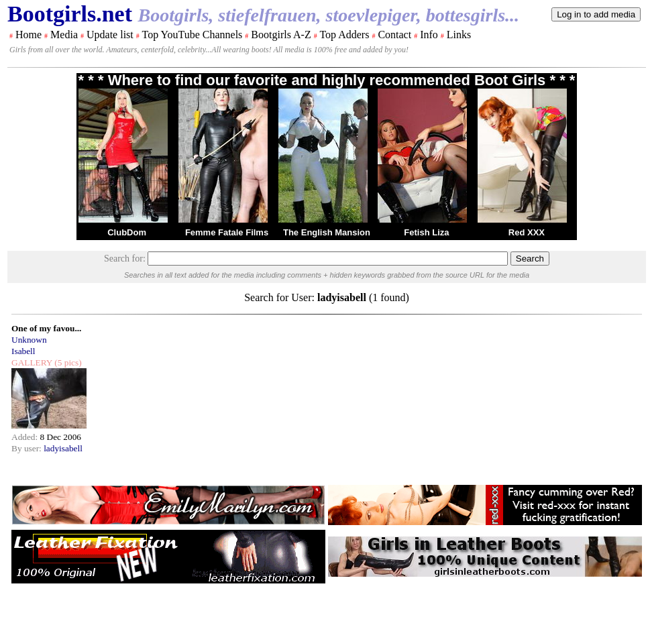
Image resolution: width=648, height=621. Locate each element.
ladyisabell (63, 448)
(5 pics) (67, 362)
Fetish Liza (426, 232)
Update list (110, 34)
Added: (25, 437)
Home (28, 34)
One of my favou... (46, 328)
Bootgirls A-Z (281, 34)
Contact (394, 34)
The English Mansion (326, 232)
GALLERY (31, 362)
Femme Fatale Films (226, 232)
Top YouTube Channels (192, 34)
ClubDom (126, 232)
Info (429, 34)
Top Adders (344, 34)
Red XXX (526, 232)
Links (459, 34)
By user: (27, 448)
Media (64, 34)
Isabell (23, 351)
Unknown (29, 340)
